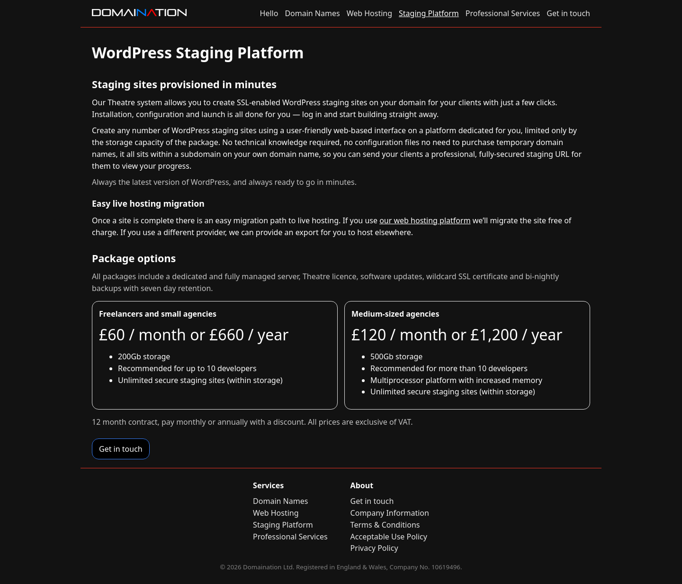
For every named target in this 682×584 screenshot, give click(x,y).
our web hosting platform (424, 220)
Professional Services (503, 13)
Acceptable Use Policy (388, 536)
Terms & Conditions (385, 525)
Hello (269, 13)
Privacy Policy (374, 548)
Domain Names (312, 13)
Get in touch (568, 13)
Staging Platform (429, 13)
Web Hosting (369, 13)
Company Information (389, 513)
